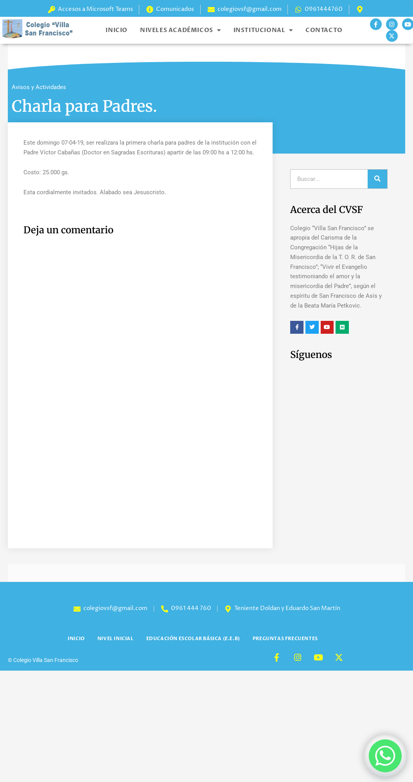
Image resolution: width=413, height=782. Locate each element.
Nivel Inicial (115, 638)
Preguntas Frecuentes (285, 638)
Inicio (116, 30)
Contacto (324, 30)
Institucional (263, 30)
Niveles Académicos (180, 30)
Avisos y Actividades (39, 87)
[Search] (377, 179)
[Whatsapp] (385, 755)
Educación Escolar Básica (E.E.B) (193, 638)
